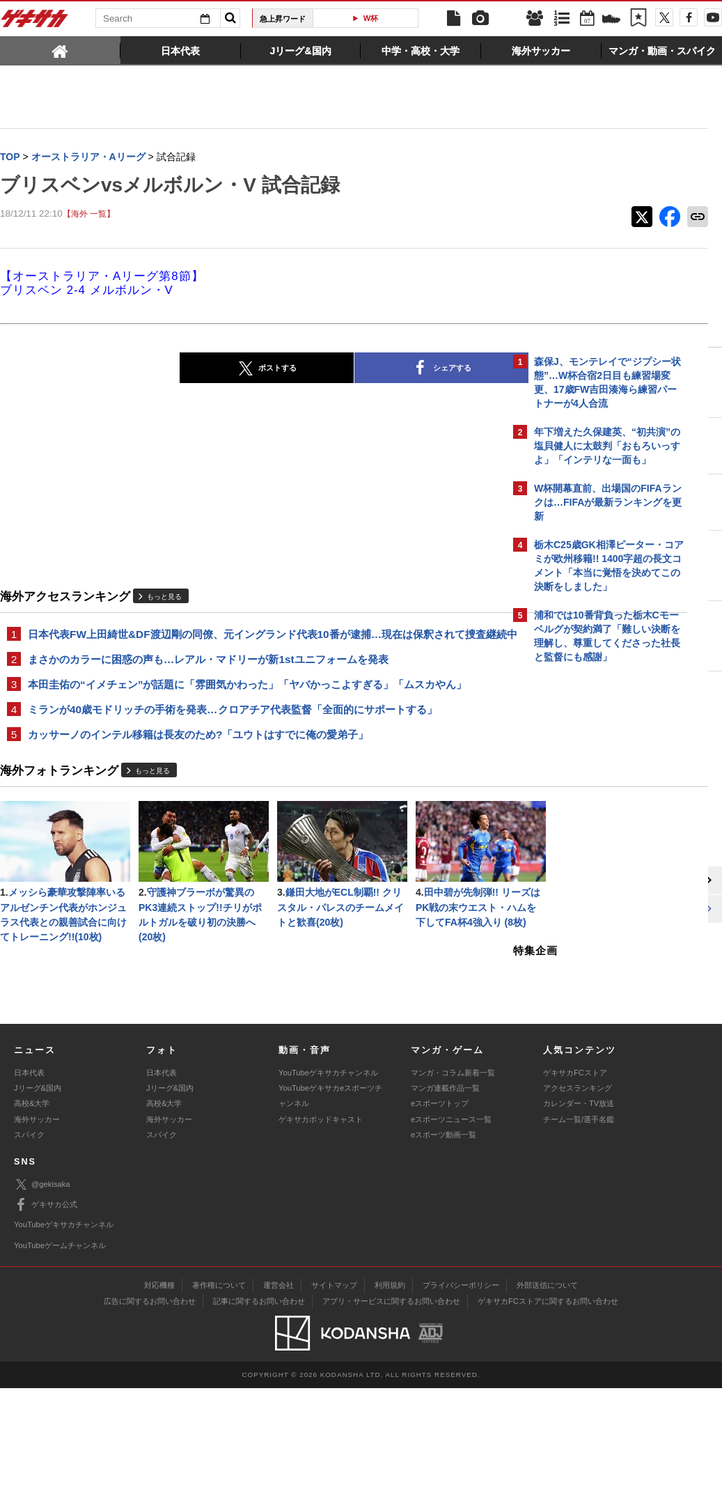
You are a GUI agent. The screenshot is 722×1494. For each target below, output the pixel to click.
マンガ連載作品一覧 (445, 1194)
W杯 (371, 18)
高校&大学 (31, 1210)
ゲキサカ (35, 22)
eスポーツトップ (440, 1210)
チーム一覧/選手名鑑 (578, 1225)
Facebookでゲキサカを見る (592, 910)
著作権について (219, 1391)
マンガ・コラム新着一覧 (453, 1178)
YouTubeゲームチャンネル (60, 1351)
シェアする (326, 369)
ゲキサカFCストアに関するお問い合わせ (548, 1407)
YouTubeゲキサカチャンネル (328, 1178)
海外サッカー (37, 1225)
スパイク (29, 1240)
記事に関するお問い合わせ (259, 1407)
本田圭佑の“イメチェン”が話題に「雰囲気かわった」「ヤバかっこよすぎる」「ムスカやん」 (247, 702)
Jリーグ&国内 (37, 1194)
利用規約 (390, 1391)
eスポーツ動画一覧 (443, 1240)
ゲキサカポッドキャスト (320, 1225)
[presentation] (60, 50)
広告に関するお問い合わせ (150, 1407)
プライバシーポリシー (461, 1391)
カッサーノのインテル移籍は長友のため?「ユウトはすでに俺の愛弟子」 (198, 753)
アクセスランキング (577, 1194)
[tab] (60, 50)
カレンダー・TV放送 (578, 1210)
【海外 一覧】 (89, 214)
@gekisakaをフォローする (590, 881)
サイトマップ (334, 1391)
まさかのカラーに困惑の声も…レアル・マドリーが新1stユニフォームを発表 (208, 676)
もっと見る (164, 596)
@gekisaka (42, 1290)
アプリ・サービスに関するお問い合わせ (391, 1407)
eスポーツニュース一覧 (451, 1225)
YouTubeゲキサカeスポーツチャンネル (330, 1201)
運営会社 (278, 1391)
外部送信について (547, 1391)
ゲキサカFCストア (575, 1178)
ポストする (152, 369)
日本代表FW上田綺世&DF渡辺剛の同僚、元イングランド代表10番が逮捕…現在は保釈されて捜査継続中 (252, 642)
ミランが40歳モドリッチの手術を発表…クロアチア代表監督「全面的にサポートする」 (232, 727)
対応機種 (159, 1391)
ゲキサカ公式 (45, 1311)
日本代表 (29, 1178)
